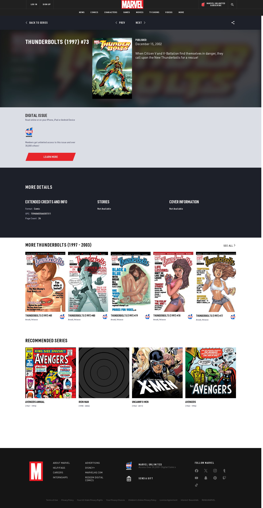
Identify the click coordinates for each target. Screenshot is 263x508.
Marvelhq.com (94, 472)
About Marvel (61, 463)
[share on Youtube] (196, 478)
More (181, 12)
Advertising (92, 463)
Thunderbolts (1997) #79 (124, 345)
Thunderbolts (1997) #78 (166, 345)
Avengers (190, 431)
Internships (60, 477)
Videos (168, 12)
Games (126, 12)
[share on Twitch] (224, 478)
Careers (58, 472)
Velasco (34, 349)
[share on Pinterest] (215, 478)
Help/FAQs (59, 467)
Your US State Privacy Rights (90, 500)
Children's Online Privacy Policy (142, 500)
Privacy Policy (67, 500)
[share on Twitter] (205, 471)
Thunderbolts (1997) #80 (81, 345)
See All (229, 275)
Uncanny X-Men (140, 431)
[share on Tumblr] (224, 471)
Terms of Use (52, 500)
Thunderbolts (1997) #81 (38, 345)
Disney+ (90, 467)
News (82, 12)
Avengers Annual (35, 431)
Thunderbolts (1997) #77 (209, 345)
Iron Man (84, 431)
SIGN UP (46, 4)
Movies (139, 12)
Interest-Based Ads (190, 500)
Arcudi (27, 349)
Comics (94, 12)
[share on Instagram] (215, 471)
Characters (110, 12)
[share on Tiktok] (196, 485)
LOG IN (34, 4)
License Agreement (168, 500)
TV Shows (154, 12)
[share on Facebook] (196, 471)
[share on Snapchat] (205, 478)
